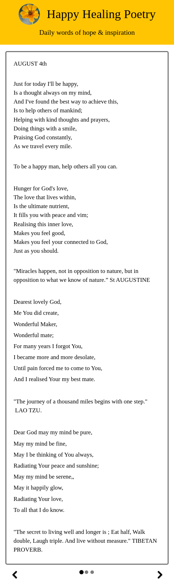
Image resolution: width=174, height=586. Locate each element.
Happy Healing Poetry (101, 14)
